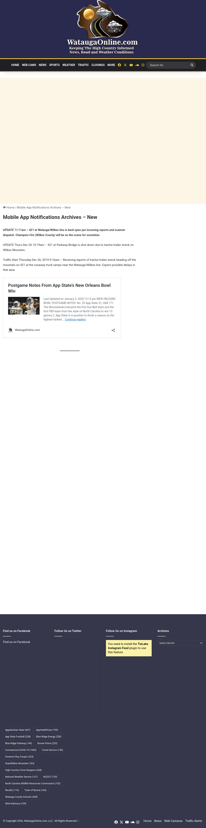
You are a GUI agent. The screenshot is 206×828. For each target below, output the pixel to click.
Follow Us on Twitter (68, 631)
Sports (54, 65)
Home (15, 65)
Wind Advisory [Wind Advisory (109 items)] (15, 803)
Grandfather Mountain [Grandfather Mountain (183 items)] (19, 763)
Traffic (83, 65)
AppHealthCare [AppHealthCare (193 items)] (47, 730)
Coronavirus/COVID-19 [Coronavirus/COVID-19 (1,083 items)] (20, 750)
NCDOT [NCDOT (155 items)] (50, 776)
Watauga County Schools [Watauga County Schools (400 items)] (21, 797)
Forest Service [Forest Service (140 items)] (52, 750)
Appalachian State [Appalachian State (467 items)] (18, 730)
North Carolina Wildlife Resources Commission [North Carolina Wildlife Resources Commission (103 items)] (32, 783)
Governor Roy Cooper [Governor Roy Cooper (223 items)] (19, 756)
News (42, 65)
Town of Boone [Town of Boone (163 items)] (35, 790)
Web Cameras (173, 821)
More (111, 65)
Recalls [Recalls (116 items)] (12, 790)
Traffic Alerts (193, 821)
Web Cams (29, 65)
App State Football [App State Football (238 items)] (18, 736)
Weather (68, 65)
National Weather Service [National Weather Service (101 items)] (21, 776)
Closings (98, 65)
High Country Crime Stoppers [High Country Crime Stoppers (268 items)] (23, 770)
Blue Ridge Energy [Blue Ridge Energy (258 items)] (48, 736)
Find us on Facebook (16, 642)
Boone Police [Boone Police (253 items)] (47, 743)
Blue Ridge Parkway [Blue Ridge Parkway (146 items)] (18, 743)
